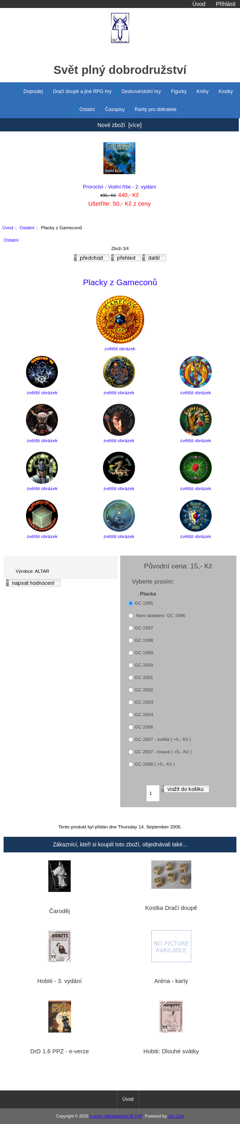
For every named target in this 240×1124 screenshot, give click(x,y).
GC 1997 (144, 627)
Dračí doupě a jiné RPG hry (82, 91)
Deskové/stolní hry (141, 91)
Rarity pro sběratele (156, 109)
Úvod (198, 4)
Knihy (202, 91)
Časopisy (115, 109)
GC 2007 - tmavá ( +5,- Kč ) (163, 751)
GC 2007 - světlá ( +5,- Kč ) (163, 739)
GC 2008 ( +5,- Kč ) (155, 764)
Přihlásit (225, 4)
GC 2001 (144, 677)
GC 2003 (144, 702)
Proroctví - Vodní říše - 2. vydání (119, 166)
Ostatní (27, 227)
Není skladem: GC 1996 (160, 615)
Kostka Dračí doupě (171, 908)
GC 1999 (144, 652)
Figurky (178, 91)
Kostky (225, 91)
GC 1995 (144, 603)
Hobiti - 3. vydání (59, 981)
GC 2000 (144, 664)
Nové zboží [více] (119, 125)
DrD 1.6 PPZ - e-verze (59, 1051)
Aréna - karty (171, 981)
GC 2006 (144, 726)
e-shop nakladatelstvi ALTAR (115, 1116)
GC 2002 (144, 689)
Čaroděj (59, 911)
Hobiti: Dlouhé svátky (171, 1051)
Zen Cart (176, 1116)
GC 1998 (144, 640)
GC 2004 (144, 714)
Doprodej (33, 91)
